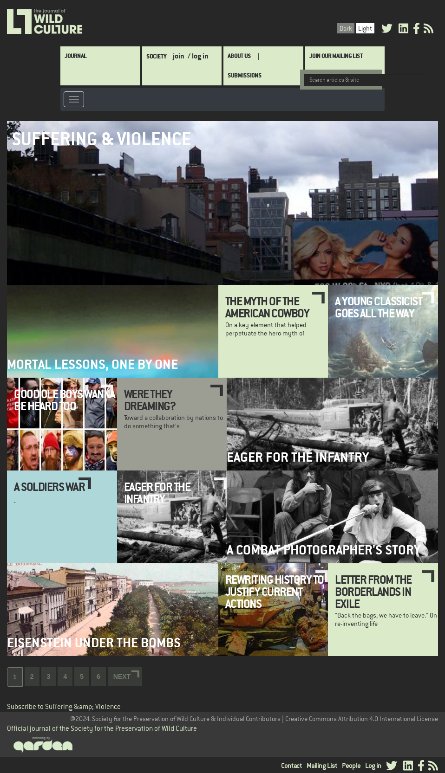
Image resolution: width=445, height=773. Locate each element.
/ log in (198, 56)
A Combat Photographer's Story (323, 550)
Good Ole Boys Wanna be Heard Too (64, 399)
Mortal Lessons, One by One (92, 364)
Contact (291, 765)
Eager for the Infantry (298, 457)
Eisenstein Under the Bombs (94, 643)
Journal (75, 56)
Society (156, 56)
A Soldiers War (49, 486)
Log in (373, 765)
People (351, 765)
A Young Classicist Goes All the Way (378, 307)
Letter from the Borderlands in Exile (373, 592)
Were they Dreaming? (150, 399)
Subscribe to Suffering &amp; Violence (64, 706)
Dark (346, 28)
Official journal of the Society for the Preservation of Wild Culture (102, 728)
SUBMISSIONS (245, 75)
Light (365, 28)
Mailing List (322, 765)
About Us (239, 56)
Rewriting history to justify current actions (274, 592)
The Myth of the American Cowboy (267, 307)
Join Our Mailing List (336, 56)
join (178, 56)
